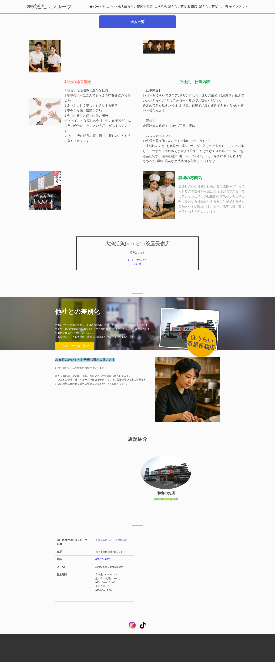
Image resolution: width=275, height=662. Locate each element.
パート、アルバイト (137, 260)
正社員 (137, 264)
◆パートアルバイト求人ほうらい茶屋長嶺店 (121, 6)
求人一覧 (137, 23)
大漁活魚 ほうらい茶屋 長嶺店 (175, 6)
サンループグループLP (74, 346)
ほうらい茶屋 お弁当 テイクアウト (223, 6)
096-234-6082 (103, 559)
